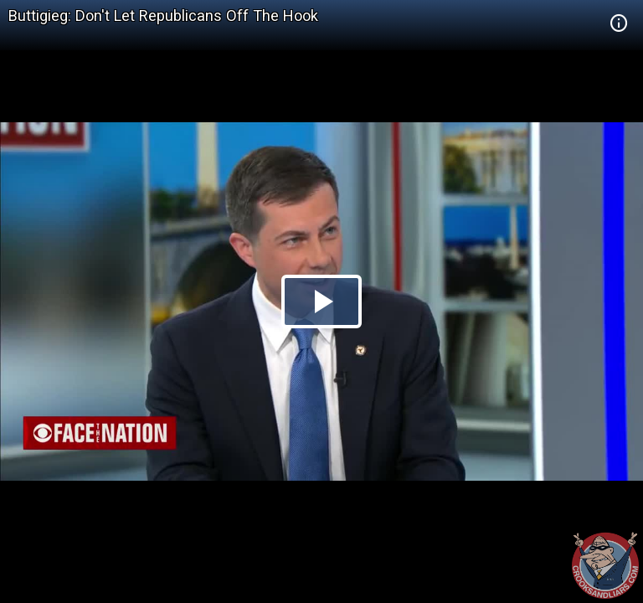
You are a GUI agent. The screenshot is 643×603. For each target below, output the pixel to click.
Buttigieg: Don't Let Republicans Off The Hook (163, 15)
